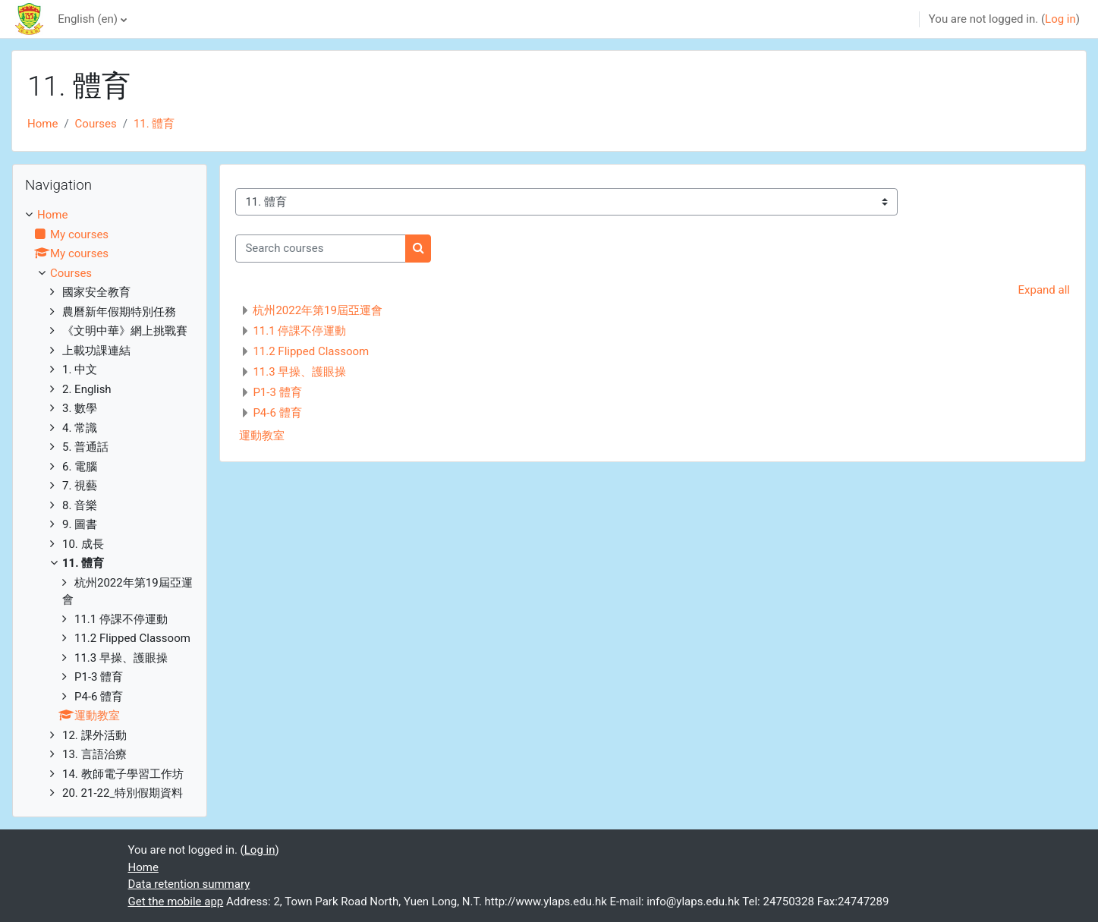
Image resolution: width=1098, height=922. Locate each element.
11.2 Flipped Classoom (311, 351)
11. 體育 (154, 124)
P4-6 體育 (277, 413)
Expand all (1044, 290)
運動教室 (262, 435)
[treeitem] (109, 504)
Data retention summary (189, 884)
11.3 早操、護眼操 (299, 372)
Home (42, 124)
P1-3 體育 (277, 392)
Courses (96, 124)
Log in (1060, 19)
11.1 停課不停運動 (299, 331)
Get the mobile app (176, 901)
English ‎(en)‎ (88, 19)
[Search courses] (320, 248)
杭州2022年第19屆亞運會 (317, 310)
